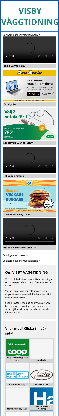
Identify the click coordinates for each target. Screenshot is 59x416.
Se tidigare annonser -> (15, 255)
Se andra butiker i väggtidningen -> (21, 34)
